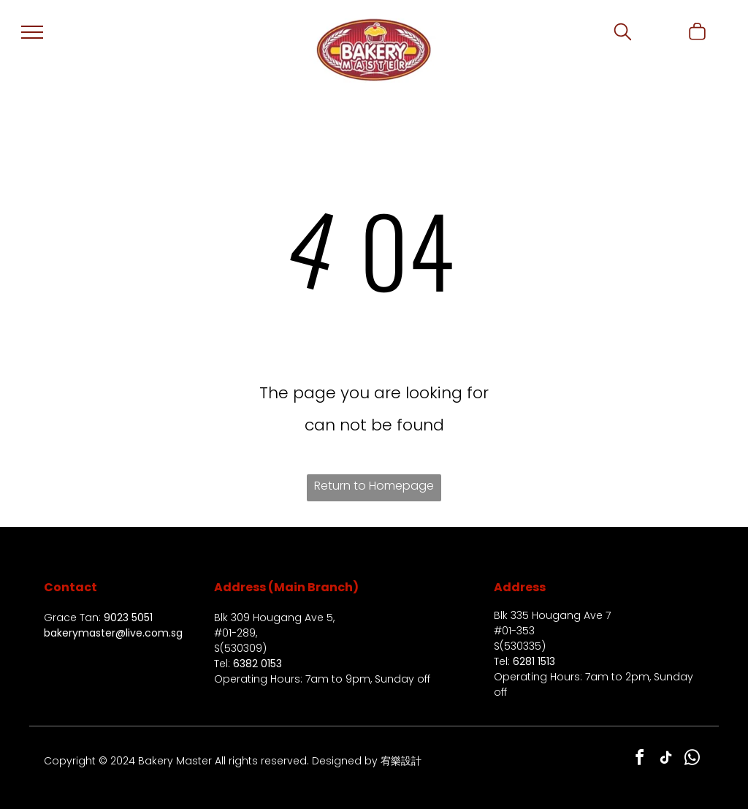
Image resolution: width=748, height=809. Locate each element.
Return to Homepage (374, 485)
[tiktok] (666, 759)
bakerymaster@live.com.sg (113, 633)
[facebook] (640, 759)
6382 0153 (257, 663)
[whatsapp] (692, 759)
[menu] (32, 32)
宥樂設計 (401, 760)
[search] (623, 34)
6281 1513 (534, 661)
